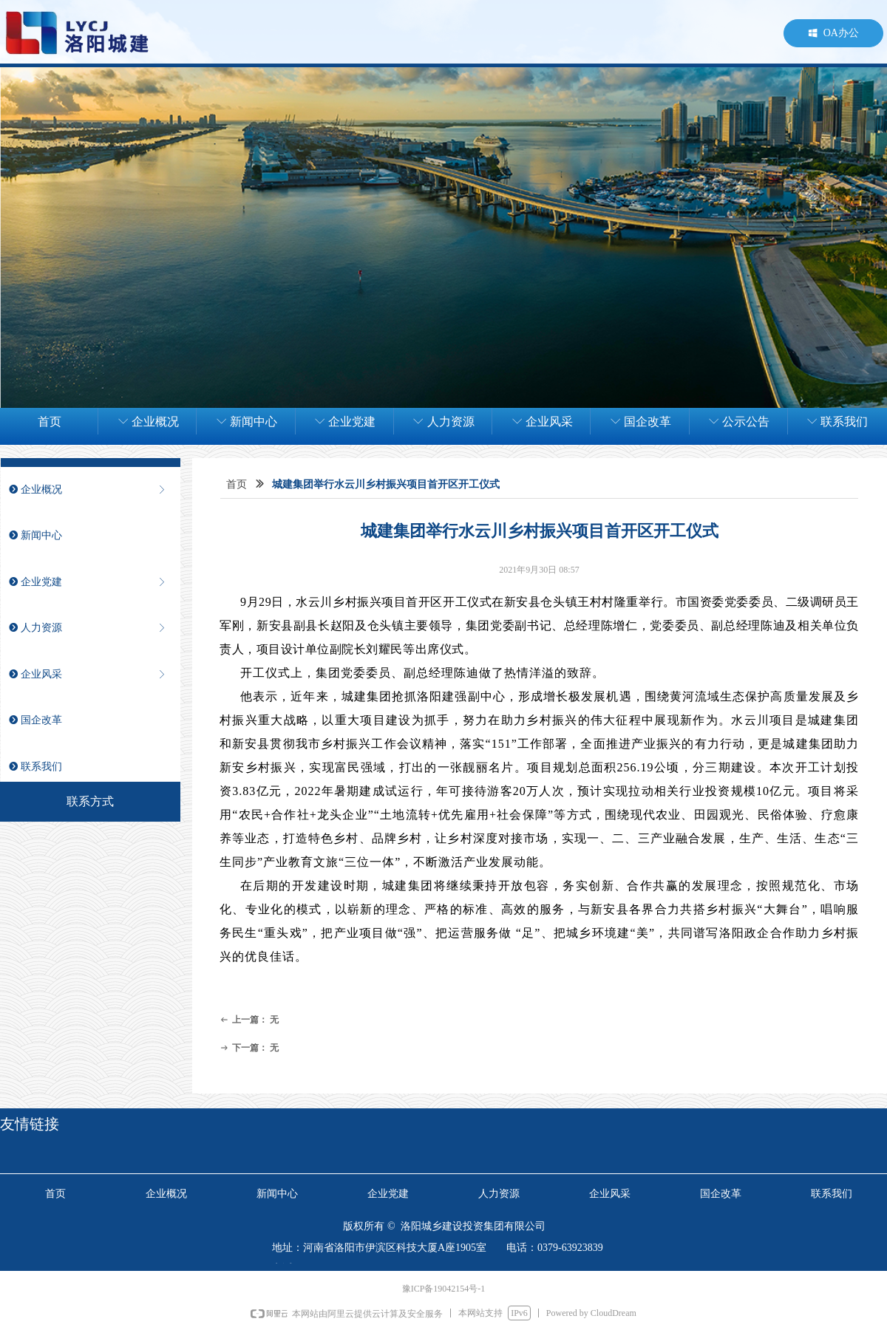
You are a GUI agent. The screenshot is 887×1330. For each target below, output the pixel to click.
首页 (236, 484)
